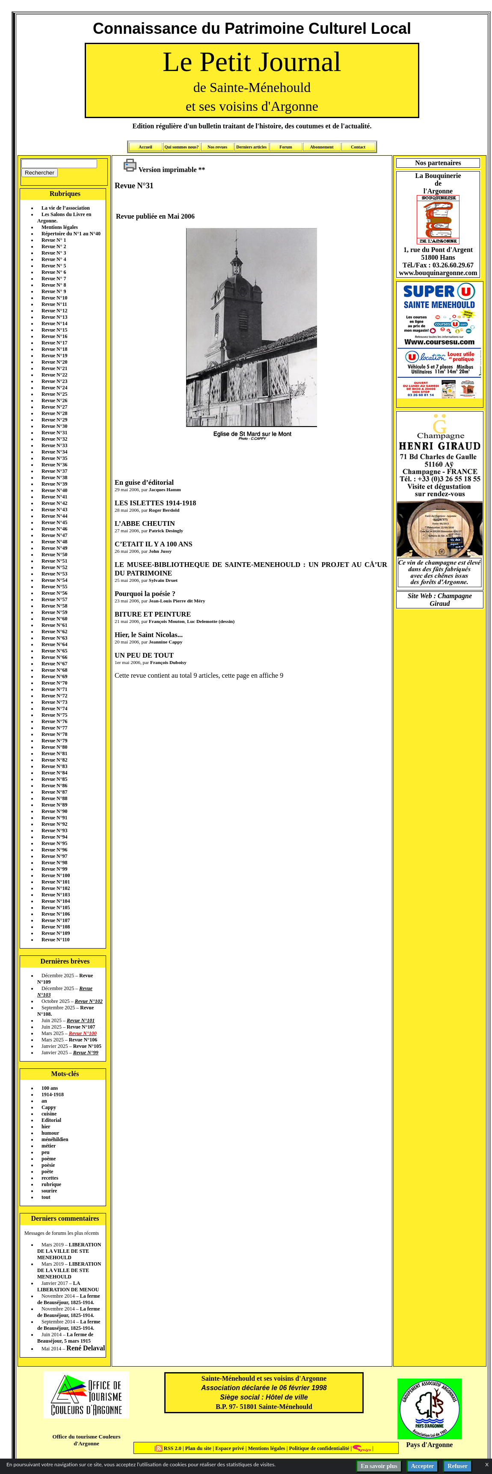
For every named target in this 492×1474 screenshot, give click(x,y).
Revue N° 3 (53, 253)
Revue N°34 (54, 452)
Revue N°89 (54, 805)
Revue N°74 (54, 709)
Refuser (458, 1466)
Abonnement (322, 147)
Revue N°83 (54, 766)
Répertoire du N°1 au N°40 (71, 234)
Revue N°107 (55, 920)
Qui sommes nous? (181, 147)
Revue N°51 (54, 561)
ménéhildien (54, 1139)
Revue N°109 (55, 933)
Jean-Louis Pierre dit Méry (177, 600)
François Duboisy (168, 662)
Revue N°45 (54, 522)
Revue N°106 (55, 914)
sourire (49, 1191)
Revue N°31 (54, 433)
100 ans (49, 1088)
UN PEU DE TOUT (144, 655)
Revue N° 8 (53, 285)
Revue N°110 (55, 940)
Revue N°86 (54, 786)
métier (48, 1146)
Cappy (48, 1107)
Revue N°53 (54, 574)
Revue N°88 (54, 798)
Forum (285, 147)
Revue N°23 (54, 381)
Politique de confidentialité (318, 1448)
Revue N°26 (54, 400)
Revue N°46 (54, 529)
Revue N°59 (54, 612)
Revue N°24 (54, 388)
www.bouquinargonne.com (438, 272)
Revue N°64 (54, 644)
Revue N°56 (54, 593)
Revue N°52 (54, 567)
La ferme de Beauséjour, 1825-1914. (68, 1299)
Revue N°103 (55, 895)
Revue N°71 (54, 689)
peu (45, 1152)
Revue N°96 (54, 850)
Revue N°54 (54, 580)
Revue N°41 (54, 497)
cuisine (48, 1114)
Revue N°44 (54, 516)
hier (45, 1127)
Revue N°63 (54, 638)
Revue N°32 (54, 439)
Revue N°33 (54, 445)
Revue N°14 (54, 323)
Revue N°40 (54, 490)
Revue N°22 (54, 375)
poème (48, 1159)
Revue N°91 (54, 818)
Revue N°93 (54, 830)
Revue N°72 (54, 696)
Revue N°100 (55, 875)
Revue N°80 (54, 747)
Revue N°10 (54, 298)
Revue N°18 (54, 349)
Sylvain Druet (163, 580)
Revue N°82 (54, 760)
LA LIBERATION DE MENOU (68, 1286)
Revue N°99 (54, 869)
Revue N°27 (54, 407)
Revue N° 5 (53, 266)
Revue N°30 (54, 426)
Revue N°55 (54, 587)
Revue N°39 (54, 484)
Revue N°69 (54, 676)
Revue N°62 (54, 632)
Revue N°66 (54, 657)
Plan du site (199, 1448)
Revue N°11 (54, 304)
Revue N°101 (55, 882)
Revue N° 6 (53, 272)
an (44, 1101)
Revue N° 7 (53, 279)
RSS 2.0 (169, 1448)
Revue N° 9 (53, 291)
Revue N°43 (54, 510)
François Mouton (167, 621)
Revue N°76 (54, 721)
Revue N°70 (54, 683)
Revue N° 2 (53, 246)
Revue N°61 (54, 625)
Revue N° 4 (53, 259)
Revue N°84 (54, 773)
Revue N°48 (54, 542)
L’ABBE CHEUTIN (145, 523)
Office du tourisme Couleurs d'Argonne (86, 1440)
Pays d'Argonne (429, 1444)
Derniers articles (251, 147)
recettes (49, 1178)
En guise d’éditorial (144, 482)
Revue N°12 (54, 311)
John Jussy (160, 551)
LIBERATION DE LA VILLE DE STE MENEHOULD (69, 1251)
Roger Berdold (164, 510)
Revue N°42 (54, 503)
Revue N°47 (54, 535)
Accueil (145, 147)
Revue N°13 (54, 317)
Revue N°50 (54, 555)
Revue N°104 (55, 901)
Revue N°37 (54, 471)
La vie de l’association (65, 208)
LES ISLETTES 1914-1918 (155, 503)
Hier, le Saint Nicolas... (149, 635)
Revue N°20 (54, 362)
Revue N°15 (54, 330)
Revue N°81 (54, 753)
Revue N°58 (54, 606)
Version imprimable (160, 169)
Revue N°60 (54, 619)
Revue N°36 (54, 465)
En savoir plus (379, 1466)
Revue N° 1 (53, 240)
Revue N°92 (54, 824)
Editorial (51, 1120)
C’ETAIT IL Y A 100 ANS (154, 544)
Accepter (422, 1466)
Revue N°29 (54, 420)
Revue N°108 (55, 927)
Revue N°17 (54, 343)
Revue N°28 (54, 413)
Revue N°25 (54, 394)
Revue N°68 (54, 670)
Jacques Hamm (165, 489)
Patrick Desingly (166, 530)
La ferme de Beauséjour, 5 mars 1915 (65, 1338)
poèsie (48, 1165)
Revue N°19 (54, 356)
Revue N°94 (54, 837)
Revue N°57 (54, 599)
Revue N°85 (54, 779)
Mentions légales (59, 227)
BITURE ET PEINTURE (153, 614)
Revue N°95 (54, 843)
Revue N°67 (54, 664)
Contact (358, 147)
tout (45, 1197)
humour (50, 1133)
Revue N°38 (54, 477)
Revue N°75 (54, 715)
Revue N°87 (54, 792)
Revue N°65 (54, 651)
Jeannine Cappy (166, 641)
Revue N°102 (55, 888)
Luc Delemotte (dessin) (210, 621)
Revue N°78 (54, 734)
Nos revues (217, 147)
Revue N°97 (54, 856)
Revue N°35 (54, 458)
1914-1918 (52, 1094)
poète (47, 1171)
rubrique (51, 1184)
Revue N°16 (54, 336)
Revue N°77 (54, 728)
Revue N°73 (54, 702)
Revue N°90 (54, 811)
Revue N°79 (54, 741)
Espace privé (229, 1448)
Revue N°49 (54, 548)
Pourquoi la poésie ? (145, 594)
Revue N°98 (54, 863)
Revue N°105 (55, 907)
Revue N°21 (54, 368)
